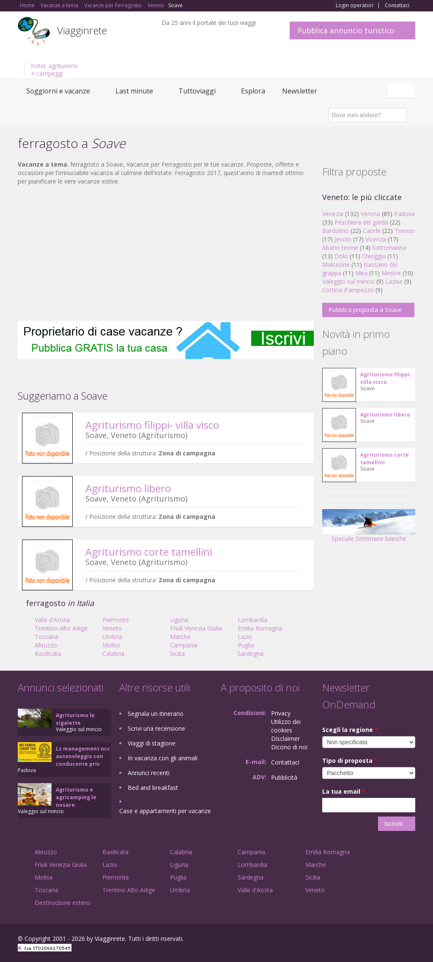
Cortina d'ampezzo (348, 290)
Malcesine (336, 264)
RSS (410, 940)
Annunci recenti (149, 773)
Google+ (369, 940)
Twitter (391, 940)
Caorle (372, 231)
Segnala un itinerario (156, 714)
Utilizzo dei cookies (286, 726)
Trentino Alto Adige (61, 628)
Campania (183, 645)
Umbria (112, 637)
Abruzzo (46, 645)
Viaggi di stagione (151, 743)
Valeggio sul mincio (348, 281)
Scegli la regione (350, 730)
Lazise (394, 281)
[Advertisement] (166, 253)
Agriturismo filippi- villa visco (152, 425)
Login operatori (354, 5)
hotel (38, 66)
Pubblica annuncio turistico (346, 30)
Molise (111, 645)
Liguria (179, 620)
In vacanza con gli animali (162, 758)
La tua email (343, 791)
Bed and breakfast (153, 788)
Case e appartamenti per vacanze (165, 811)
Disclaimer (285, 739)
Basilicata (48, 654)
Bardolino (335, 231)
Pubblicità (284, 777)
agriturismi (63, 66)
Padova (404, 214)
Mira (361, 273)
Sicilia (177, 654)
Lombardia (252, 620)
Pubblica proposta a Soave (365, 310)
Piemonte (115, 620)
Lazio (245, 637)
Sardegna (250, 654)
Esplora (253, 91)
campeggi (49, 73)
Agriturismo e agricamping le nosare (76, 797)
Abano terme (340, 248)
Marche (180, 637)
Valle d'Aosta (52, 620)
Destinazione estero (62, 903)
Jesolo (342, 239)
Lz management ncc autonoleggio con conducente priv (83, 756)
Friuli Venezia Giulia (196, 628)
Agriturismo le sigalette (75, 719)
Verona (370, 214)
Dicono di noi (289, 747)
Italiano (402, 90)
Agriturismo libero (128, 488)
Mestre (391, 273)
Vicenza (375, 239)
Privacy (280, 713)
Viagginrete (82, 30)
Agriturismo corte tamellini (148, 552)
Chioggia (374, 256)
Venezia (332, 214)
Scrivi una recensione (156, 728)
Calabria (113, 654)
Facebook (351, 940)
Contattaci (397, 5)
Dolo (341, 256)
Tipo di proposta (350, 760)
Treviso (405, 231)
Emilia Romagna (260, 628)
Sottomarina (389, 248)
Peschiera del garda (361, 222)
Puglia (246, 645)
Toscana (46, 637)
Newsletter (299, 91)
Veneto (112, 628)
